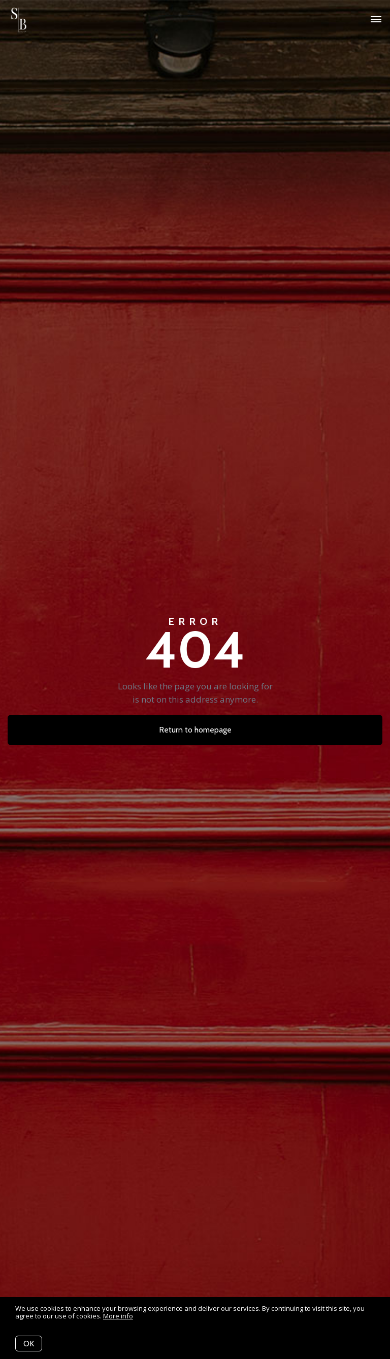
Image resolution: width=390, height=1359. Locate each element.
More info (118, 1315)
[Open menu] (376, 20)
